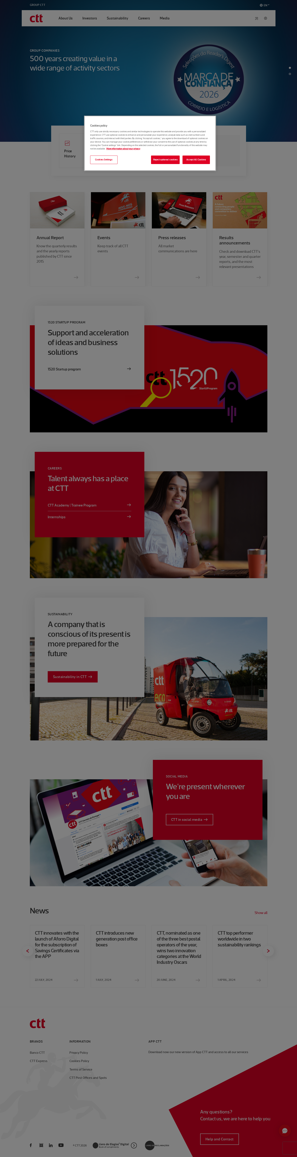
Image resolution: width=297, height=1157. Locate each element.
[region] (150, 143)
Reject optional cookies (165, 159)
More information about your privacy (123, 148)
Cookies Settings (103, 159)
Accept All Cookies (196, 159)
